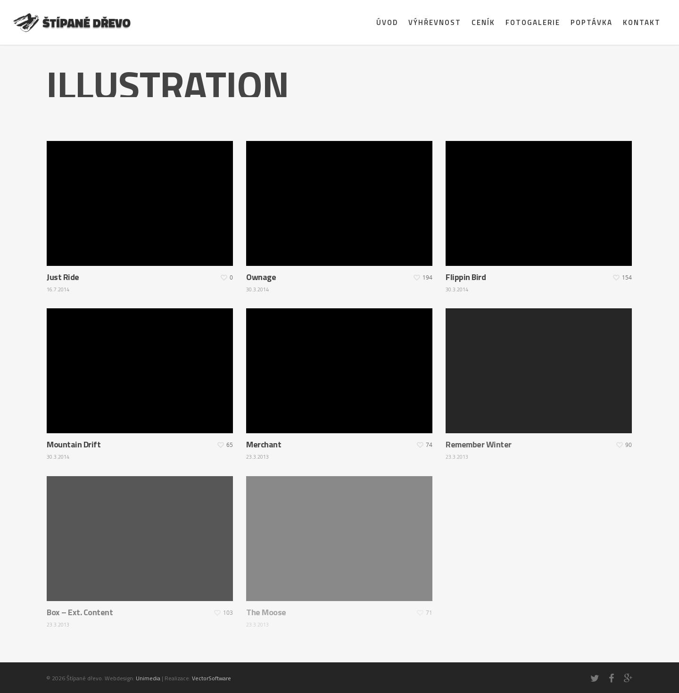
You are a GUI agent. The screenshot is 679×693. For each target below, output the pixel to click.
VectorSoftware (211, 678)
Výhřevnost (434, 22)
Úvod (387, 22)
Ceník (483, 22)
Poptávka (592, 22)
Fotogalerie (532, 22)
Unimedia (148, 678)
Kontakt (642, 22)
